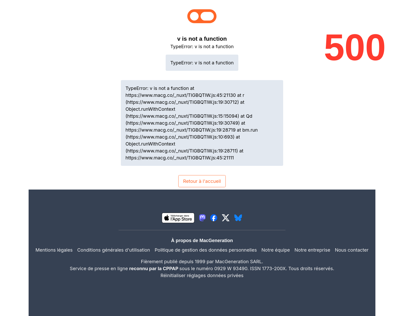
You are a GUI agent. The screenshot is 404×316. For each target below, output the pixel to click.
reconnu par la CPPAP (154, 268)
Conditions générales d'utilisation (113, 250)
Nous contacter (352, 250)
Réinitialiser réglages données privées (202, 275)
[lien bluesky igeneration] (238, 217)
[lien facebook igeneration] (213, 217)
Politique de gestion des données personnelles (206, 250)
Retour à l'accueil (202, 181)
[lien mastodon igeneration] (202, 217)
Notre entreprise (312, 250)
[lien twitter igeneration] (226, 217)
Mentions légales (54, 250)
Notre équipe (276, 250)
